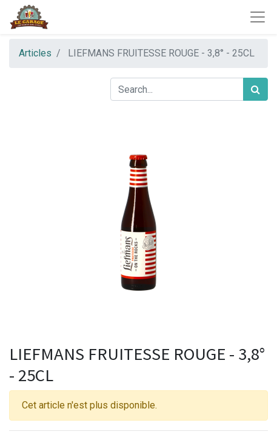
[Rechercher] (255, 89)
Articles (35, 53)
